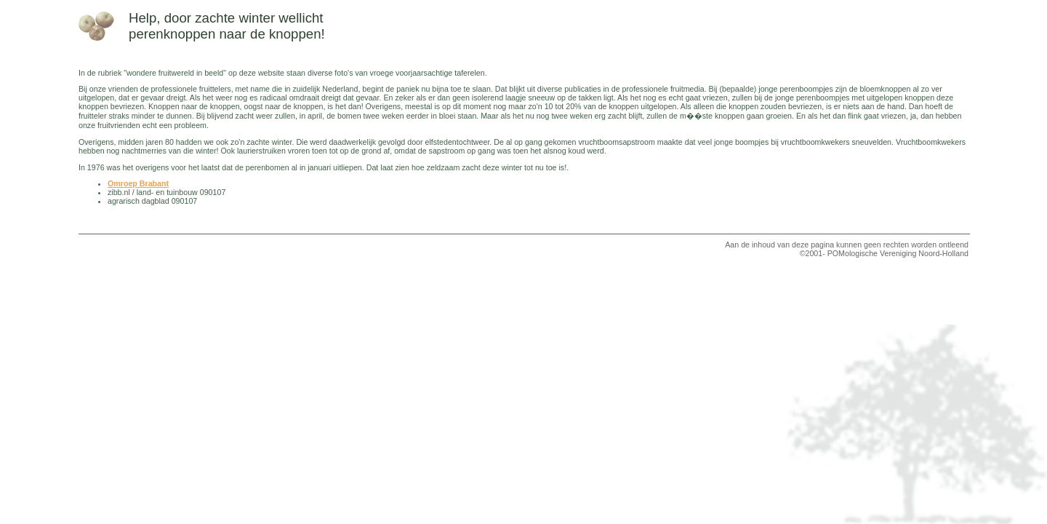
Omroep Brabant (138, 183)
